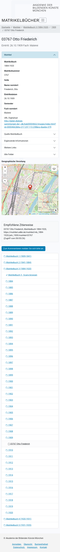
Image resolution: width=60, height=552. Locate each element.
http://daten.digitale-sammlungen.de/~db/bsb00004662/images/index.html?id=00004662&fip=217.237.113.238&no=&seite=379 (30, 124)
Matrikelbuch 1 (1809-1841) (17, 256)
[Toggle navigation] (42, 20)
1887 (9, 300)
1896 (9, 356)
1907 (9, 425)
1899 (9, 375)
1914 (9, 475)
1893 (9, 337)
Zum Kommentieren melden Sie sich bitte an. (23, 248)
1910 (9, 450)
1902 (9, 394)
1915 (9, 481)
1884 (9, 281)
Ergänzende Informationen (16, 141)
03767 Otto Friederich (19, 444)
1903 (9, 400)
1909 (53, 27)
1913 (9, 469)
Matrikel (16, 27)
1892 (9, 331)
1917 (9, 494)
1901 (9, 387)
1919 (9, 506)
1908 (9, 431)
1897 (9, 362)
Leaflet (32, 214)
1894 (9, 344)
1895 (9, 350)
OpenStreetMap (43, 214)
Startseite (6, 27)
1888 (9, 306)
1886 (9, 294)
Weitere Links (10, 147)
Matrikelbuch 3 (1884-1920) (35, 27)
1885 (9, 287)
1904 (9, 406)
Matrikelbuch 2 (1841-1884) (17, 262)
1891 (9, 325)
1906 (9, 419)
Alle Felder (9, 154)
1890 (9, 319)
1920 (9, 512)
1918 (9, 500)
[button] (30, 187)
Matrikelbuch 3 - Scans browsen (21, 275)
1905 (9, 412)
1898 (9, 369)
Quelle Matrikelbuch (13, 134)
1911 (9, 456)
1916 (9, 487)
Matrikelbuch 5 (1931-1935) (17, 525)
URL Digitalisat (11, 118)
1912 (9, 462)
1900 (9, 381)
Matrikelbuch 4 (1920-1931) (17, 519)
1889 (9, 312)
